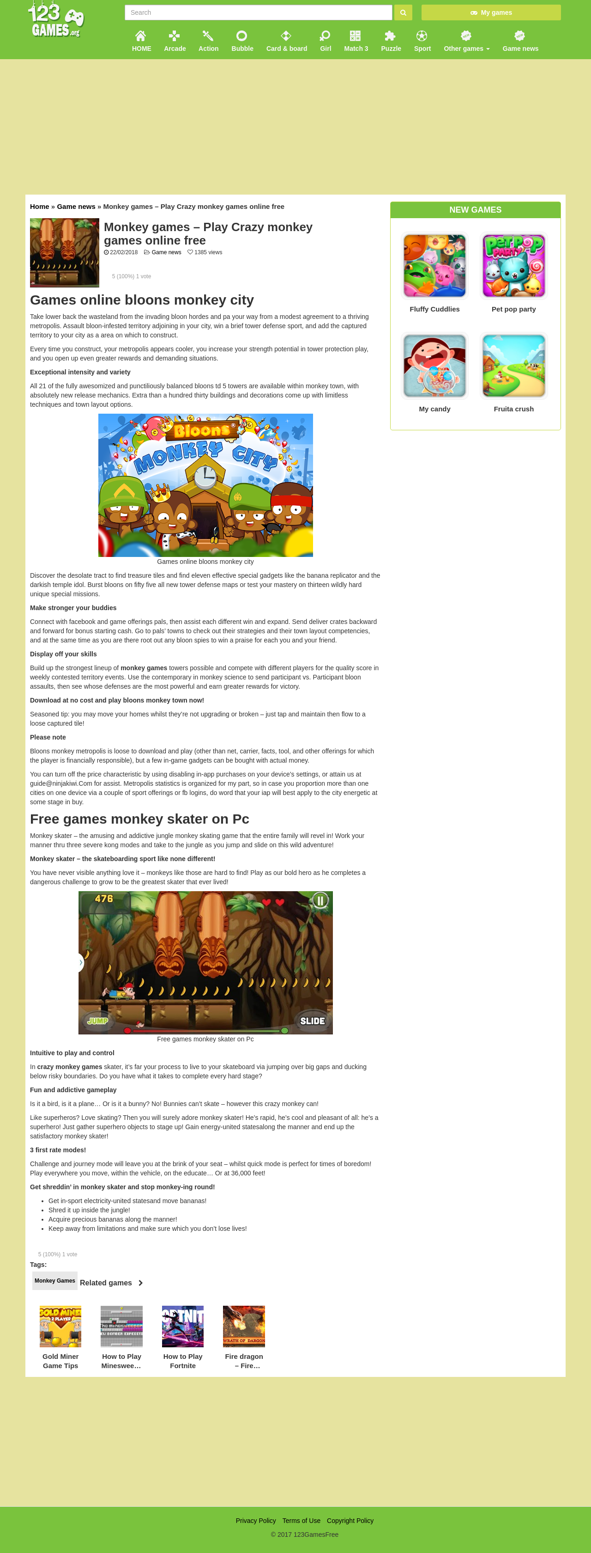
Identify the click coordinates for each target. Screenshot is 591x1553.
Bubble (241, 41)
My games (491, 12)
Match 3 (355, 41)
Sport (421, 41)
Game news (520, 41)
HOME (140, 41)
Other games (466, 41)
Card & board (286, 41)
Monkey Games (55, 1281)
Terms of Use (301, 1520)
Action (208, 41)
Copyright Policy (350, 1520)
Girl (325, 41)
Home (39, 206)
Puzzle (390, 41)
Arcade (174, 41)
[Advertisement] (295, 1441)
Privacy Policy (256, 1520)
